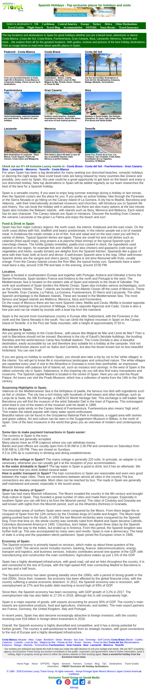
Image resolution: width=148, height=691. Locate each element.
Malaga (17, 645)
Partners (77, 663)
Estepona (7, 645)
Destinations (115, 663)
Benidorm (49, 639)
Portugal (87, 671)
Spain (95, 671)
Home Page (23, 663)
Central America (67, 24)
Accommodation (72, 27)
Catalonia (7, 642)
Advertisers (53, 666)
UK (36, 24)
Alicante (22, 639)
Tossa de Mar (100, 642)
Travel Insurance (129, 27)
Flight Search (35, 27)
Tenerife (44, 169)
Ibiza (5, 169)
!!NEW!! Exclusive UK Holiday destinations (84, 666)
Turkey (97, 24)
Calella (138, 639)
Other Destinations (126, 24)
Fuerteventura (113, 166)
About (35, 663)
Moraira (68, 639)
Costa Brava (75, 166)
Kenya (79, 671)
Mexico (102, 671)
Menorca (31, 169)
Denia (59, 639)
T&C (104, 663)
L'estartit (18, 642)
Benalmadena (132, 642)
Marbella (28, 645)
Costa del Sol (93, 166)
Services (66, 663)
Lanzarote (17, 169)
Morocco (111, 671)
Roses (78, 642)
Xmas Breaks (107, 27)
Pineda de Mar (64, 642)
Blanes (129, 639)
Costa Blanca (60, 169)
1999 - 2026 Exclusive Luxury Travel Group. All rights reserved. (41, 671)
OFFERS (91, 27)
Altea (31, 639)
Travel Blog (53, 27)
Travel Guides (16, 27)
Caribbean (48, 24)
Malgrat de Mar (48, 642)
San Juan (79, 639)
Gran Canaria (133, 166)
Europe (85, 24)
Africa (108, 24)
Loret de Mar (31, 642)
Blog (97, 663)
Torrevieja (91, 639)
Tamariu (87, 642)
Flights (55, 663)
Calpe (39, 639)
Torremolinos (41, 645)
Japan (119, 671)
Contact (88, 663)
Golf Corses (104, 639)
